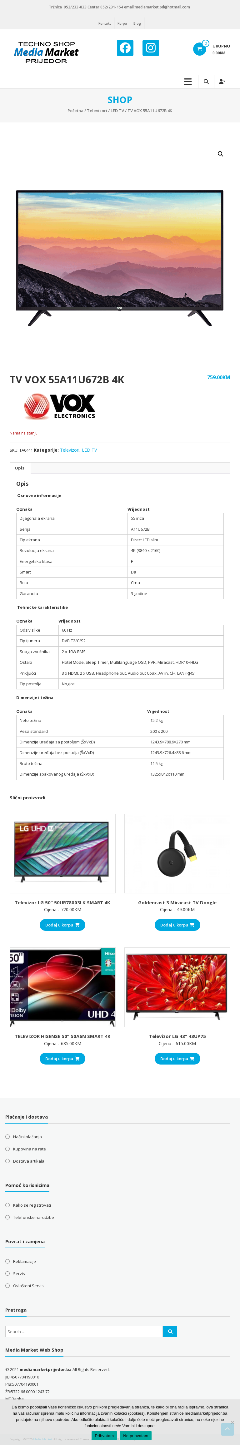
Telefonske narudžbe (33, 1217)
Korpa (122, 23)
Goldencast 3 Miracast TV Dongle (177, 902)
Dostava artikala (28, 1161)
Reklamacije (24, 1261)
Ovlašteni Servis (28, 1286)
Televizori (97, 110)
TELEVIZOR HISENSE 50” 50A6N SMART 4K (63, 1036)
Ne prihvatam (135, 1435)
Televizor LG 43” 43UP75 (177, 1036)
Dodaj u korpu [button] (62, 925)
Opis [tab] (19, 468)
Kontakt (104, 23)
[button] (220, 154)
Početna (75, 110)
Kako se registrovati (32, 1205)
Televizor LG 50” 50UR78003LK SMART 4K (62, 902)
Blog (137, 23)
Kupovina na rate (29, 1149)
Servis (19, 1273)
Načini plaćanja (27, 1137)
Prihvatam (104, 1435)
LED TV (117, 110)
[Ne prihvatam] (232, 1422)
